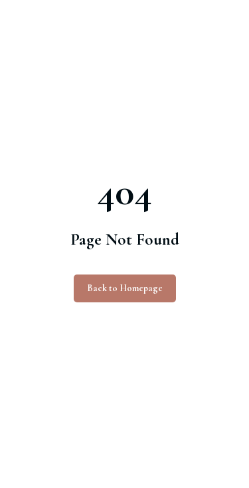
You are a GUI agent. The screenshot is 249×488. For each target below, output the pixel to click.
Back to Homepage (125, 288)
